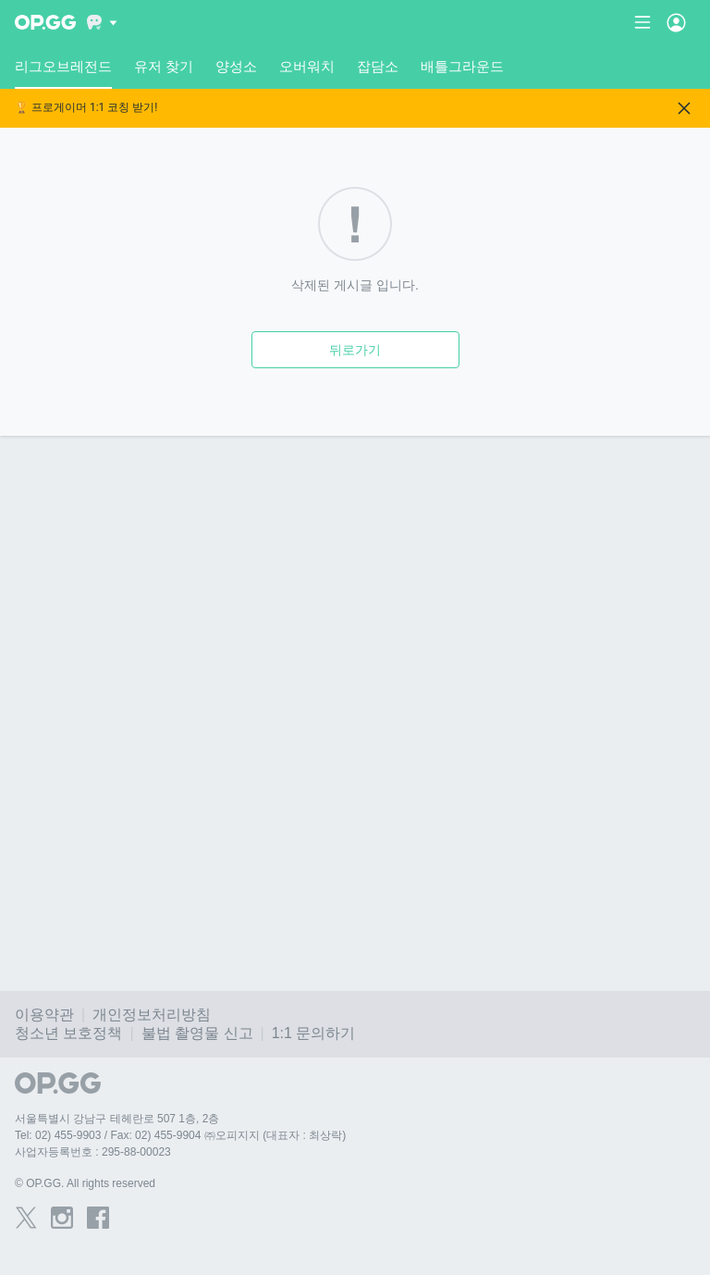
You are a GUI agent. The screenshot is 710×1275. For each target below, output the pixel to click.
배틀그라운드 (462, 66)
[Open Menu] (676, 22)
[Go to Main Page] (45, 22)
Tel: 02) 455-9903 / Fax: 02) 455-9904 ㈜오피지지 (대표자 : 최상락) (180, 1135)
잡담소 (377, 66)
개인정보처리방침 (151, 1014)
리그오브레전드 (63, 73)
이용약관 (44, 1014)
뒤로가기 (355, 349)
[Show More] (102, 22)
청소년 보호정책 (68, 1033)
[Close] (684, 108)
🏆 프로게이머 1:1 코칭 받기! (86, 108)
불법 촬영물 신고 (197, 1033)
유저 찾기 (163, 66)
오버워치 (307, 66)
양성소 (236, 66)
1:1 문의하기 (314, 1033)
